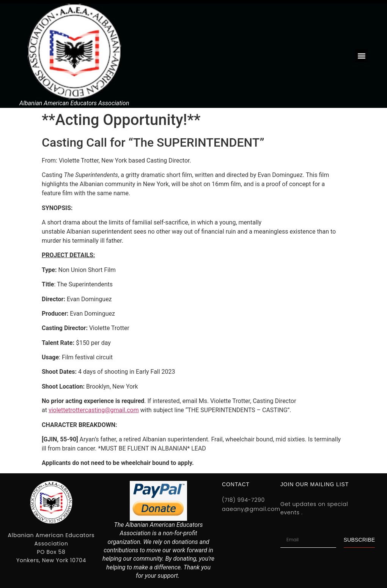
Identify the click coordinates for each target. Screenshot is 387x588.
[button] (361, 55)
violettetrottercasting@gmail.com (94, 410)
